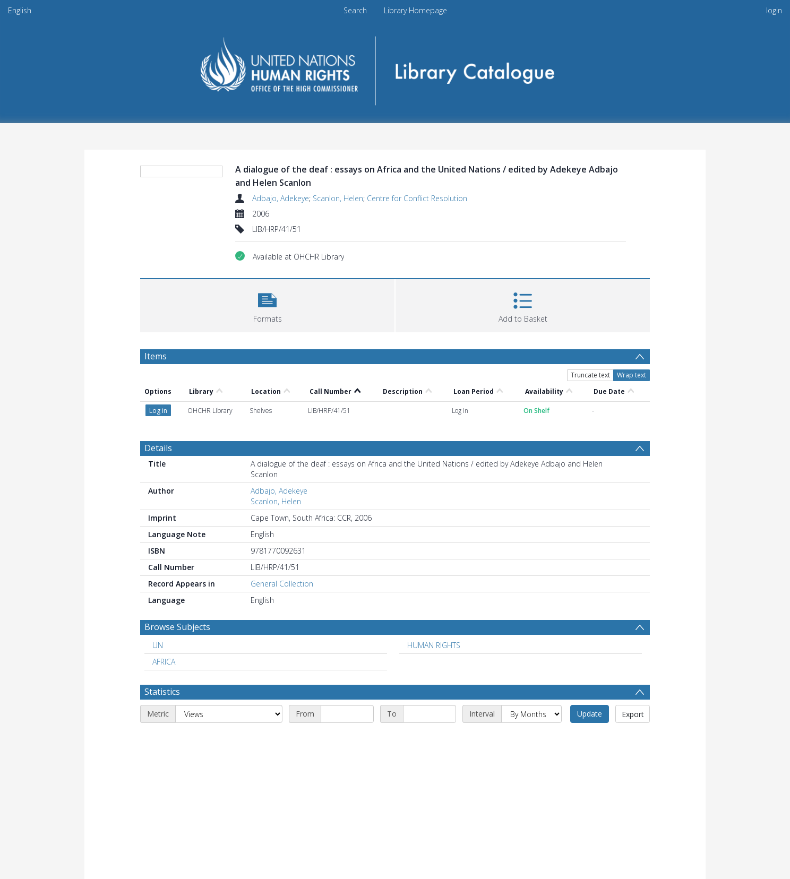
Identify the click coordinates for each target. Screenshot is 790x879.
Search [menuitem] (355, 10)
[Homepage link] (395, 67)
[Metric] (228, 714)
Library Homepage (415, 10)
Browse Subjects (177, 627)
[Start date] (347, 714)
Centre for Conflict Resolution (417, 198)
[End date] (429, 714)
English (19, 10)
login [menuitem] (774, 10)
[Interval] (531, 714)
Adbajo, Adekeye (280, 198)
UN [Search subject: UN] (157, 645)
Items (155, 356)
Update (589, 714)
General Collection (282, 584)
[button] (267, 304)
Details (158, 448)
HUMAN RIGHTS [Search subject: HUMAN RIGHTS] (433, 645)
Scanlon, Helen (338, 198)
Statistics (162, 691)
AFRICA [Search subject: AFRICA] (163, 662)
